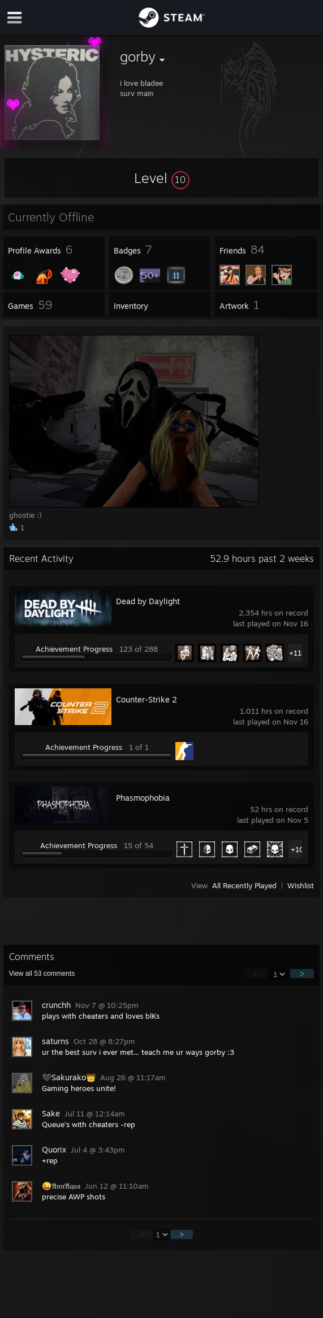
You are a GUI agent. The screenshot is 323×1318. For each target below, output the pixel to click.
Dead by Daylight (148, 601)
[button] (162, 178)
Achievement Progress (74, 648)
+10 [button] (297, 849)
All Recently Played (244, 885)
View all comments (42, 973)
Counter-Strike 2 (146, 699)
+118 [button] (297, 652)
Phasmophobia (143, 797)
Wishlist (300, 885)
